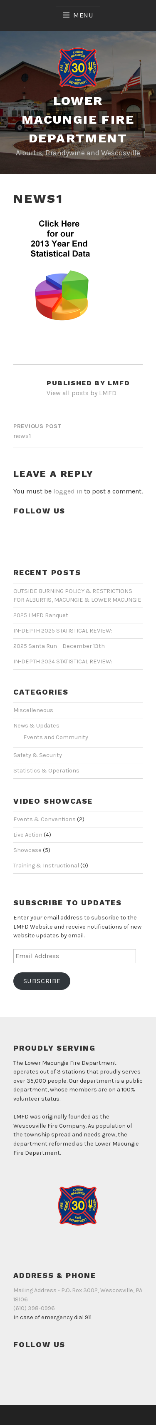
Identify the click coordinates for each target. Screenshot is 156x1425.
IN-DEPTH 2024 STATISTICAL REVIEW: (62, 661)
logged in (67, 491)
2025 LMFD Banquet (40, 615)
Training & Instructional (46, 865)
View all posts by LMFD (81, 393)
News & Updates (36, 725)
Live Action (27, 834)
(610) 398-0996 (34, 1308)
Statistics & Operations (46, 770)
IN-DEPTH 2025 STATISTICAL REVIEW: (62, 630)
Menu (83, 15)
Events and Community (55, 737)
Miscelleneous (33, 710)
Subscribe (42, 981)
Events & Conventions (44, 819)
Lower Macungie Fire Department (78, 119)
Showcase (27, 850)
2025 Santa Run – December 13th (59, 646)
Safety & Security (37, 755)
